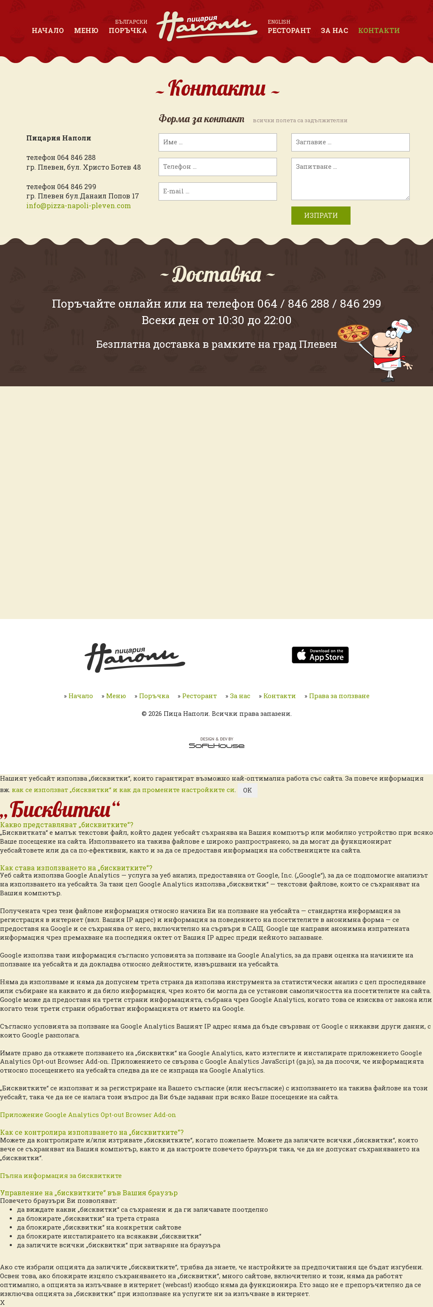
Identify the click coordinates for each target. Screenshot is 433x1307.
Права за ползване (339, 696)
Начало (48, 30)
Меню (86, 30)
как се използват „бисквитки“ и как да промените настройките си (123, 790)
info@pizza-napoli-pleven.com (78, 205)
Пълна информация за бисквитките (61, 1176)
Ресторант (289, 30)
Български (131, 21)
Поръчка (128, 30)
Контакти (379, 30)
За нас (334, 30)
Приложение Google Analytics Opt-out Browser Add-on (88, 1115)
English (279, 21)
